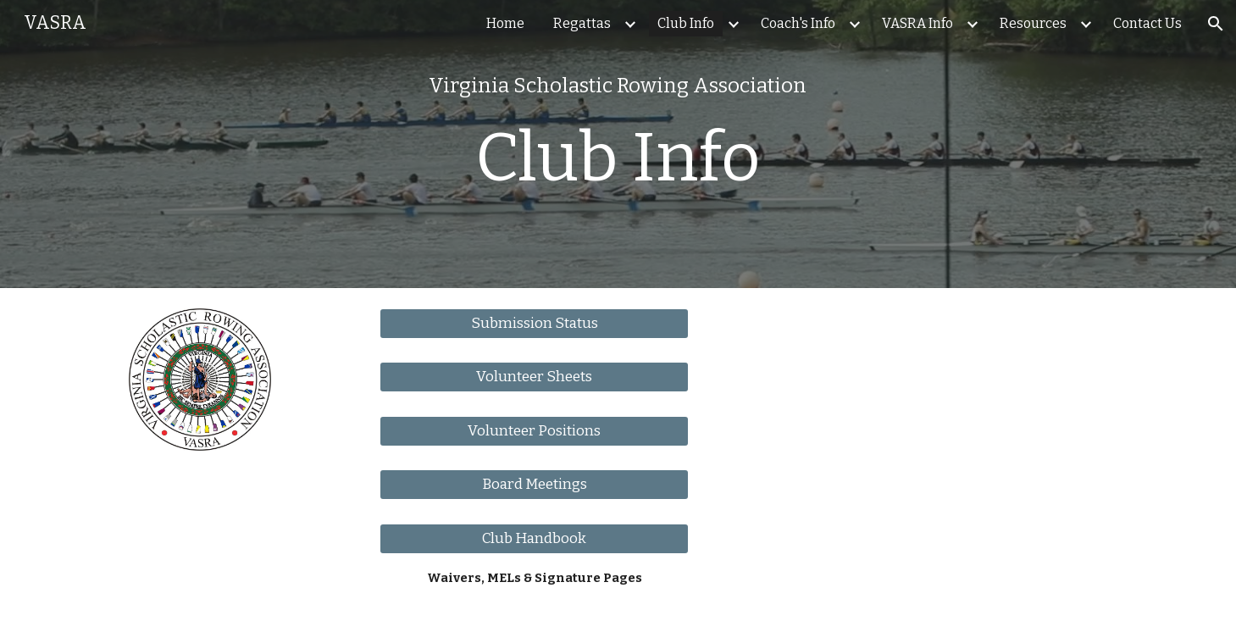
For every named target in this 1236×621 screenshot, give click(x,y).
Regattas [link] (582, 23)
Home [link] (505, 23)
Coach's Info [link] (798, 23)
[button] (1215, 23)
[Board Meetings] (534, 485)
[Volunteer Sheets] (534, 377)
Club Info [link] (685, 23)
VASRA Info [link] (917, 23)
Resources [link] (1033, 23)
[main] (618, 143)
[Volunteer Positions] (534, 431)
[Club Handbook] (534, 538)
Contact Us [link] (1147, 23)
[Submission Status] (534, 324)
